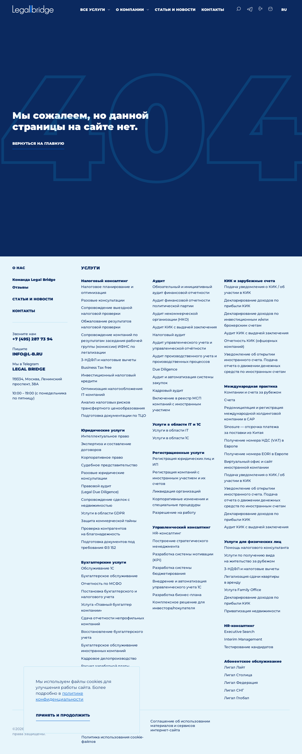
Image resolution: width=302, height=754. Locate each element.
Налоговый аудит (168, 334)
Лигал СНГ (234, 690)
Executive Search (239, 631)
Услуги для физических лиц (252, 541)
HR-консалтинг (166, 533)
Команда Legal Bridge (33, 279)
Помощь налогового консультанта (256, 547)
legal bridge (28, 369)
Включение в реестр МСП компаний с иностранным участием (176, 404)
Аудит (158, 281)
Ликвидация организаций (176, 491)
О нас (18, 268)
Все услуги (92, 9)
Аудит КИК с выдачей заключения (184, 327)
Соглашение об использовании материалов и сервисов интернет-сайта (180, 725)
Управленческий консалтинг (181, 527)
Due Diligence (164, 369)
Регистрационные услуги (178, 452)
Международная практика (250, 386)
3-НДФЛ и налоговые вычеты (108, 360)
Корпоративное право (102, 457)
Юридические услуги (103, 430)
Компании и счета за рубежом (252, 392)
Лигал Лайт (234, 667)
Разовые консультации (102, 300)
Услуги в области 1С (170, 438)
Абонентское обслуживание (253, 661)
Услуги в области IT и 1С (176, 424)
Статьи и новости (175, 9)
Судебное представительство (109, 465)
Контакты (212, 9)
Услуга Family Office (242, 589)
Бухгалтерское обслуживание (109, 576)
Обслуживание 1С (97, 568)
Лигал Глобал (236, 698)
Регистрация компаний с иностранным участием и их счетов (178, 478)
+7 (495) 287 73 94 (32, 339)
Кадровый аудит (167, 390)
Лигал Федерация (241, 682)
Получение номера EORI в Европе (256, 454)
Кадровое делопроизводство (109, 658)
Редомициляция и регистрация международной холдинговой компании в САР (253, 413)
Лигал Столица (238, 675)
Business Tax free (96, 367)
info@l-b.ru (27, 354)
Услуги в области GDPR (103, 513)
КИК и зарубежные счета (249, 281)
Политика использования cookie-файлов (112, 739)
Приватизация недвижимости (252, 611)
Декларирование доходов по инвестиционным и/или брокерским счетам (251, 319)
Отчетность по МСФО (101, 583)
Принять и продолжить (63, 715)
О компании (130, 9)
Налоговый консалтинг (104, 281)
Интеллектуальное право (105, 436)
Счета (229, 400)
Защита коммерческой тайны (109, 520)
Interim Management (243, 639)
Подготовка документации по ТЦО (113, 415)
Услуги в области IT (170, 430)
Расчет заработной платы (105, 666)
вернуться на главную (38, 143)
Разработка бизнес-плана (176, 594)
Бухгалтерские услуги (103, 562)
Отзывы (20, 287)
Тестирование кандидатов (248, 647)
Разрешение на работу (174, 512)
